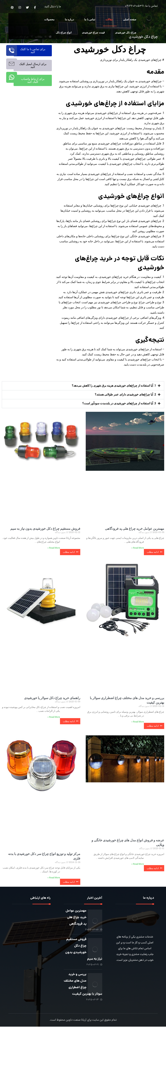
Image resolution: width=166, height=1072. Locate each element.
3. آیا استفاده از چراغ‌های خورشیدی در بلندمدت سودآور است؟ (119, 435)
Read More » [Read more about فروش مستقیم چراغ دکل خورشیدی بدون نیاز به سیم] (53, 580)
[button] (83, 417)
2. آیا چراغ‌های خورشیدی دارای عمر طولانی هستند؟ (125, 426)
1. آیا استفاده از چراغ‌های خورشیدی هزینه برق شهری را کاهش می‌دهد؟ (114, 417)
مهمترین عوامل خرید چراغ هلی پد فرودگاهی (134, 560)
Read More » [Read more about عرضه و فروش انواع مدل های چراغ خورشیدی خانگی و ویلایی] (137, 896)
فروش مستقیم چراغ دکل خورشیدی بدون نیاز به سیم (45, 560)
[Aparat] (12, 7)
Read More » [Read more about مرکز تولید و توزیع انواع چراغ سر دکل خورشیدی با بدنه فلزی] (53, 910)
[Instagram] (20, 7)
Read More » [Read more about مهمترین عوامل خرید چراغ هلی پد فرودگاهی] (137, 580)
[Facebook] (35, 7)
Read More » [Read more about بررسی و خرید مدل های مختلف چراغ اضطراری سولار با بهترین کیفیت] (137, 754)
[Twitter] (27, 7)
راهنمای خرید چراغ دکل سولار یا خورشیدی (52, 730)
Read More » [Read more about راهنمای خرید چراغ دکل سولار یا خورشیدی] (53, 749)
